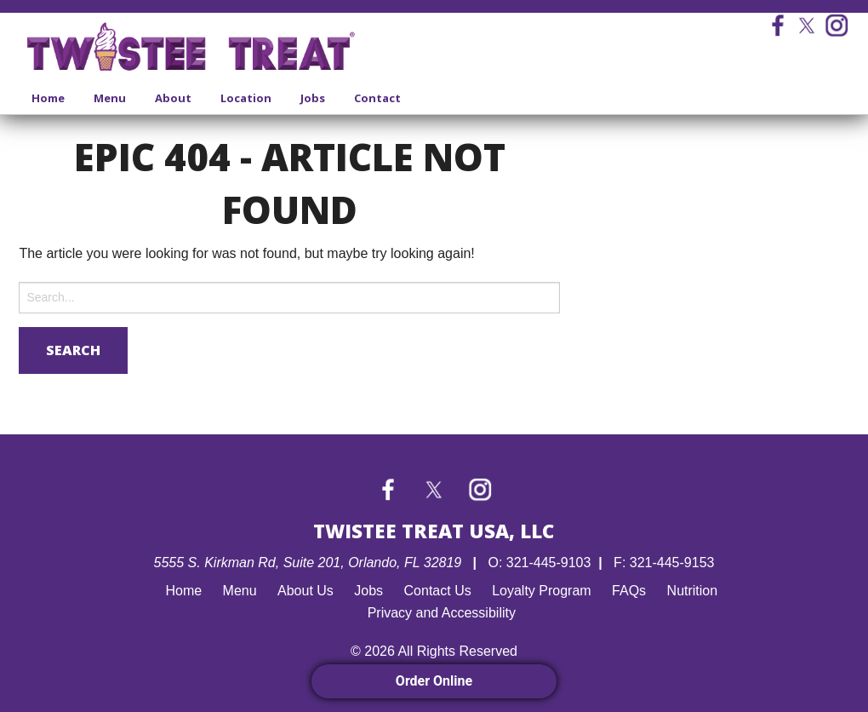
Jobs (312, 98)
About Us (305, 590)
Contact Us (437, 590)
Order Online (434, 681)
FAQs (629, 590)
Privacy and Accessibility (442, 613)
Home (48, 98)
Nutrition (692, 590)
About (173, 98)
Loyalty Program (541, 590)
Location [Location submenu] (245, 98)
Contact (377, 98)
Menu (110, 98)
